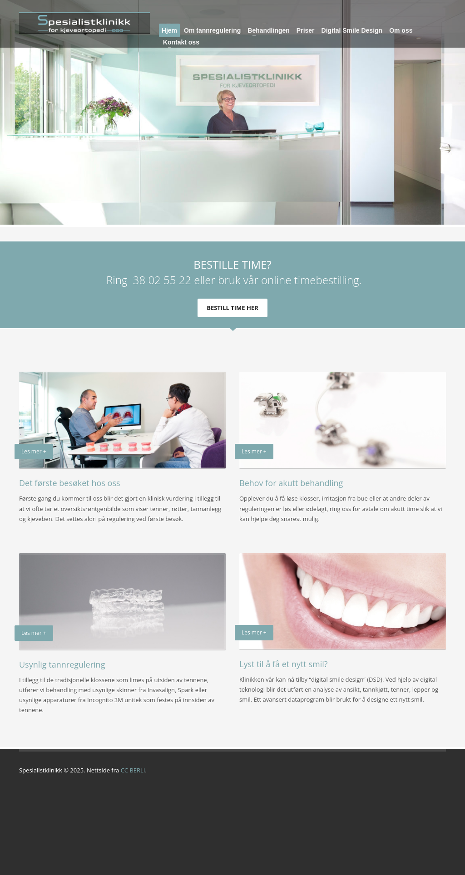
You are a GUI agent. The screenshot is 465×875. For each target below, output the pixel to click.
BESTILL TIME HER (232, 308)
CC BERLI (133, 770)
